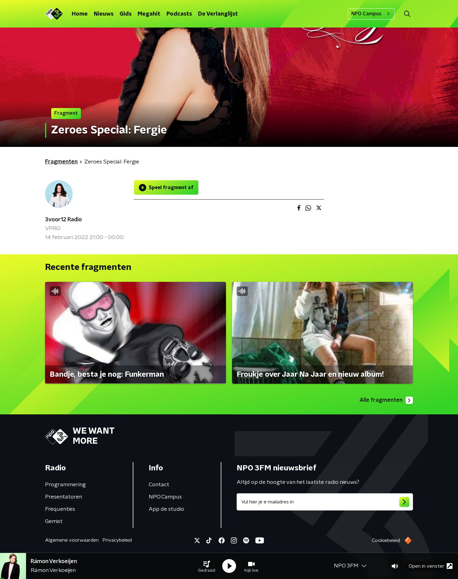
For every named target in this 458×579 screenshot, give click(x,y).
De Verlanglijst (218, 14)
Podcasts (179, 14)
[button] (206, 566)
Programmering (65, 484)
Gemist (54, 521)
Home (80, 14)
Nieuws (103, 14)
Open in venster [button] (430, 566)
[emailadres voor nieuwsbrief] (325, 501)
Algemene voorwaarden (72, 540)
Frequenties (60, 509)
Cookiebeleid (386, 540)
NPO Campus (371, 14)
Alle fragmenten (386, 400)
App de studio (166, 509)
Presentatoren (63, 497)
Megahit (149, 14)
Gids (126, 14)
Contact (159, 484)
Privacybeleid (117, 540)
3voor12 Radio (63, 219)
